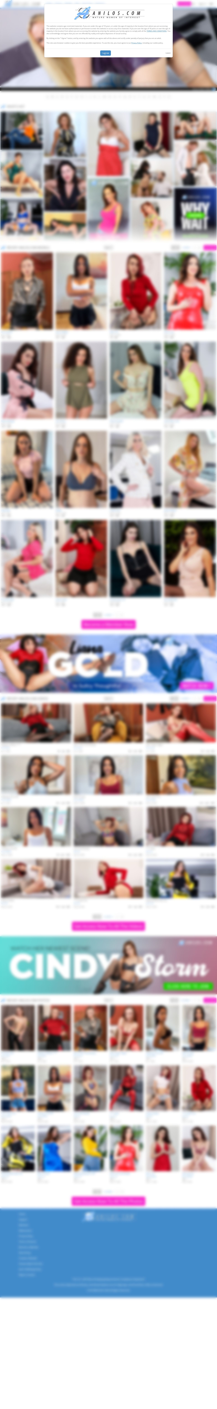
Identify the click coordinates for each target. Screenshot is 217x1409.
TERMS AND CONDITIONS (157, 31)
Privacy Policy (136, 43)
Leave (168, 53)
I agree (105, 53)
